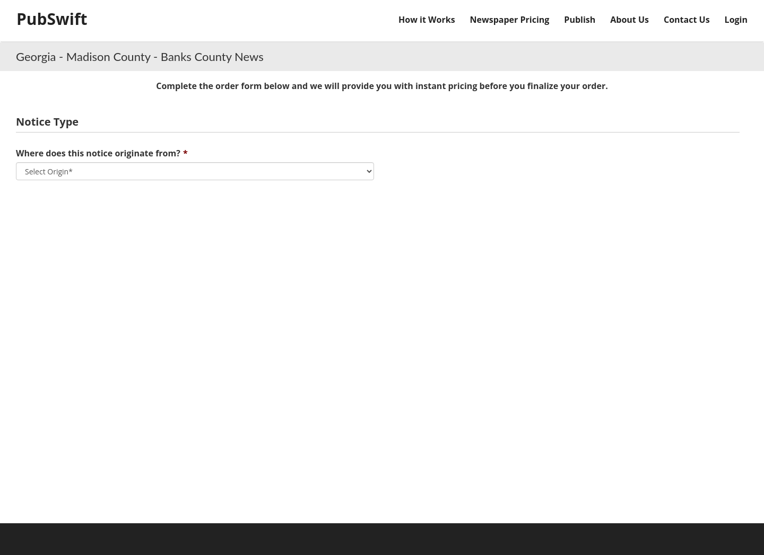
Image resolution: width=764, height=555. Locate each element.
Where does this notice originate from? (98, 153)
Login (736, 19)
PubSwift (52, 19)
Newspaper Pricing (510, 19)
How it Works (426, 19)
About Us (629, 19)
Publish (579, 19)
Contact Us (687, 19)
